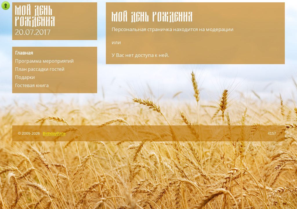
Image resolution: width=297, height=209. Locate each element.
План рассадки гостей (39, 69)
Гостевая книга (32, 85)
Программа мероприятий (44, 61)
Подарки (25, 77)
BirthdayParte (54, 133)
